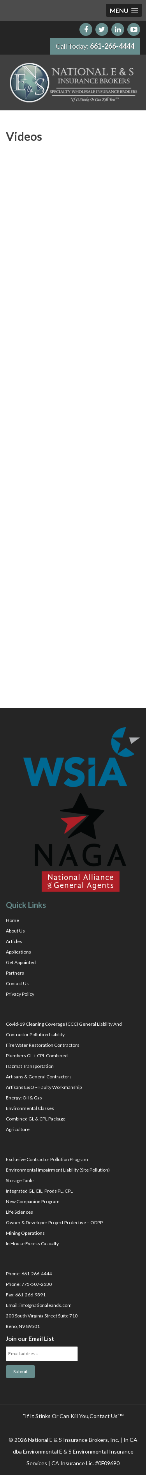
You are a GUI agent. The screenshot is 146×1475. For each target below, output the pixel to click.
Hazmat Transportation (30, 1066)
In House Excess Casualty (32, 1243)
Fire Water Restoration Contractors (42, 1045)
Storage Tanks (20, 1180)
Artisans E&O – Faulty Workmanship (44, 1087)
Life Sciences (19, 1212)
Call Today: (95, 46)
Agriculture (18, 1129)
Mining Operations (25, 1233)
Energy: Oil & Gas (24, 1098)
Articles (14, 941)
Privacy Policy (20, 994)
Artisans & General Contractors (39, 1077)
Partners (15, 973)
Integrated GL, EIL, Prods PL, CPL (39, 1191)
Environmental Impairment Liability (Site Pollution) (58, 1170)
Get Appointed (21, 962)
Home (12, 920)
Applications (18, 952)
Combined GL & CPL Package (35, 1119)
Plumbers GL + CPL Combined (37, 1055)
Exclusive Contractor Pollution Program (47, 1159)
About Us (15, 931)
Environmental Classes (30, 1108)
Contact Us (17, 983)
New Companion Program (33, 1201)
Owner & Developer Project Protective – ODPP (54, 1222)
